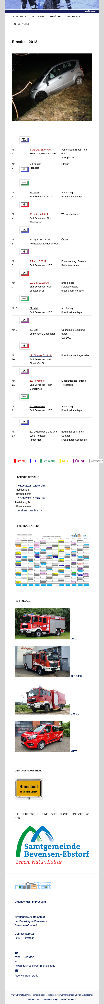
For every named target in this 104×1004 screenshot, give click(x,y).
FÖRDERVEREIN (21, 24)
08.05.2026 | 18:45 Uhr (31, 485)
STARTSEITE (19, 16)
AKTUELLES (38, 16)
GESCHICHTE (73, 16)
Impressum (39, 901)
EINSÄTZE (55, 16)
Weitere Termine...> (30, 510)
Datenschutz (22, 901)
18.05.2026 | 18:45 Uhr (31, 498)
